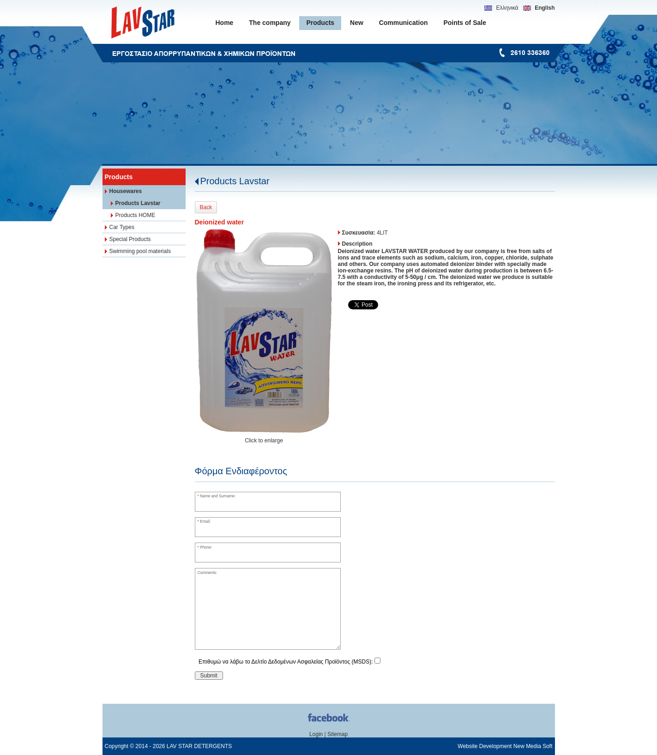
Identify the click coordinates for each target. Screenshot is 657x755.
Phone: (206, 547)
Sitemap (337, 734)
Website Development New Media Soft (505, 746)
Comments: (207, 572)
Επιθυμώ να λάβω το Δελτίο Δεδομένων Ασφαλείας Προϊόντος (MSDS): (286, 661)
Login (316, 734)
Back (206, 207)
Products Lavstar (235, 181)
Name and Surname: (217, 496)
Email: (205, 521)
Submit (208, 675)
